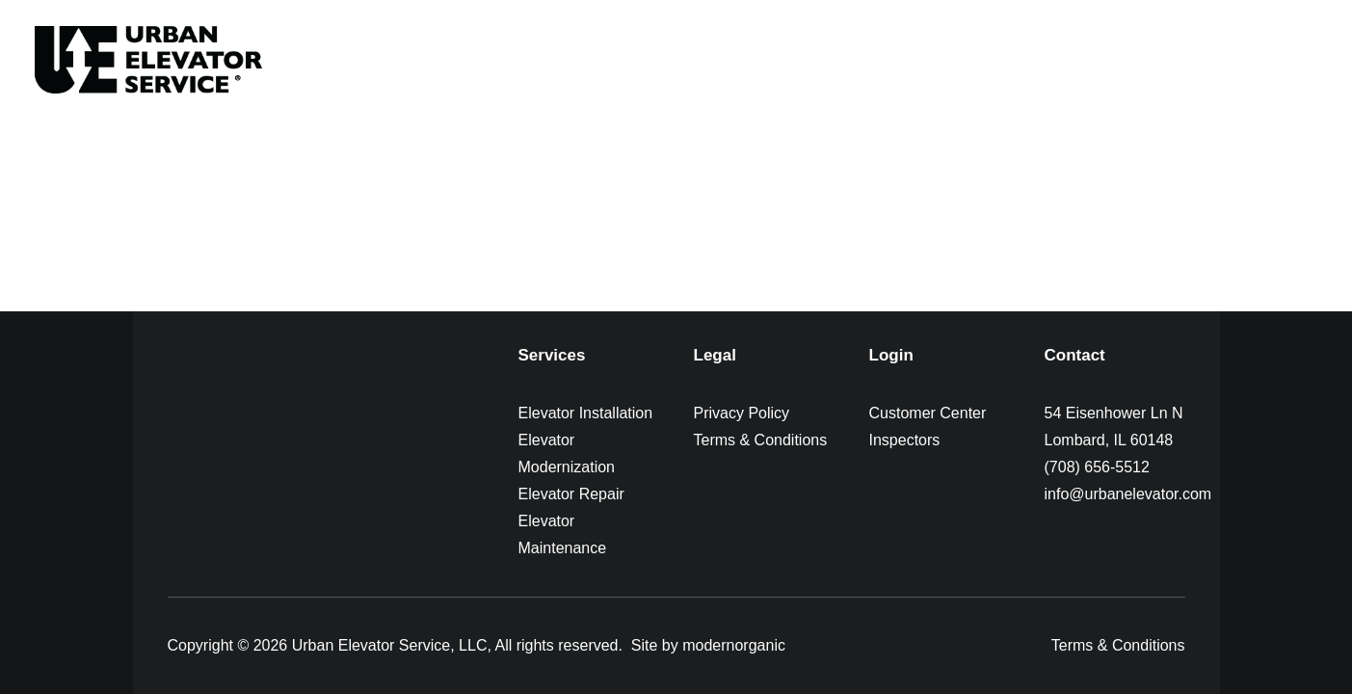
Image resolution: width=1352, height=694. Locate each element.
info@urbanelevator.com (1128, 494)
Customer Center (928, 413)
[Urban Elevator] (149, 59)
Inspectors (905, 440)
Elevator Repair (571, 494)
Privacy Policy (742, 413)
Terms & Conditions (761, 440)
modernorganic (733, 645)
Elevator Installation (585, 413)
